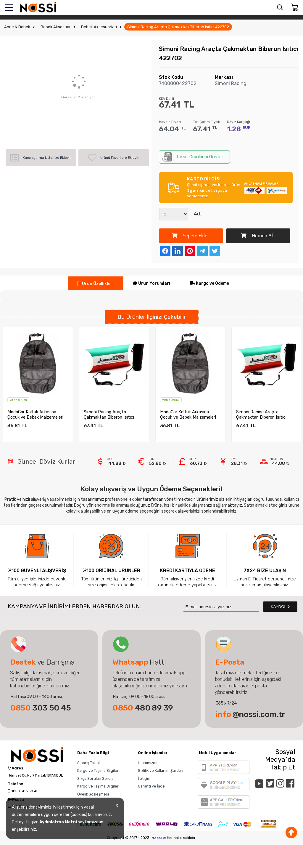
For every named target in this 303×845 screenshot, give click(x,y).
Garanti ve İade (151, 786)
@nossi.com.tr (250, 714)
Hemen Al (257, 236)
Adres (15, 768)
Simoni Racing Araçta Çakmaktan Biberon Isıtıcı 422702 (178, 27)
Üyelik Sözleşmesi (93, 794)
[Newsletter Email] (221, 606)
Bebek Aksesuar (56, 27)
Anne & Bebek (17, 27)
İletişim (144, 778)
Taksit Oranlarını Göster (192, 156)
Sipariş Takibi (88, 763)
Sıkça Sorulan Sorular (96, 778)
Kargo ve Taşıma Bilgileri (98, 770)
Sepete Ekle (189, 236)
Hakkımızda (147, 763)
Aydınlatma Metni (58, 822)
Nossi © (159, 838)
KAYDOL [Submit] (280, 606)
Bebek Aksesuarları (99, 27)
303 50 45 (40, 708)
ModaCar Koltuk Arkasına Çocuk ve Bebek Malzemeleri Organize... (39, 414)
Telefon (15, 784)
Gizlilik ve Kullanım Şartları (160, 770)
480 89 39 (142, 708)
